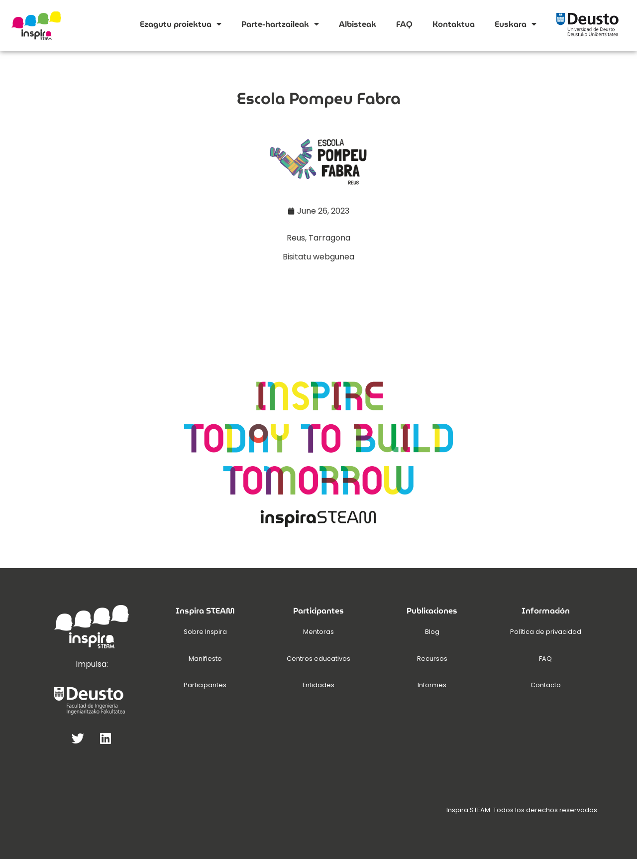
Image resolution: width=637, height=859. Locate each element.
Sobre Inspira (205, 631)
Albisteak (357, 24)
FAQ (404, 24)
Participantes (205, 685)
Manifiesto (205, 658)
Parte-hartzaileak (280, 24)
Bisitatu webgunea (318, 256)
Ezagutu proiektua (180, 24)
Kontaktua (453, 24)
